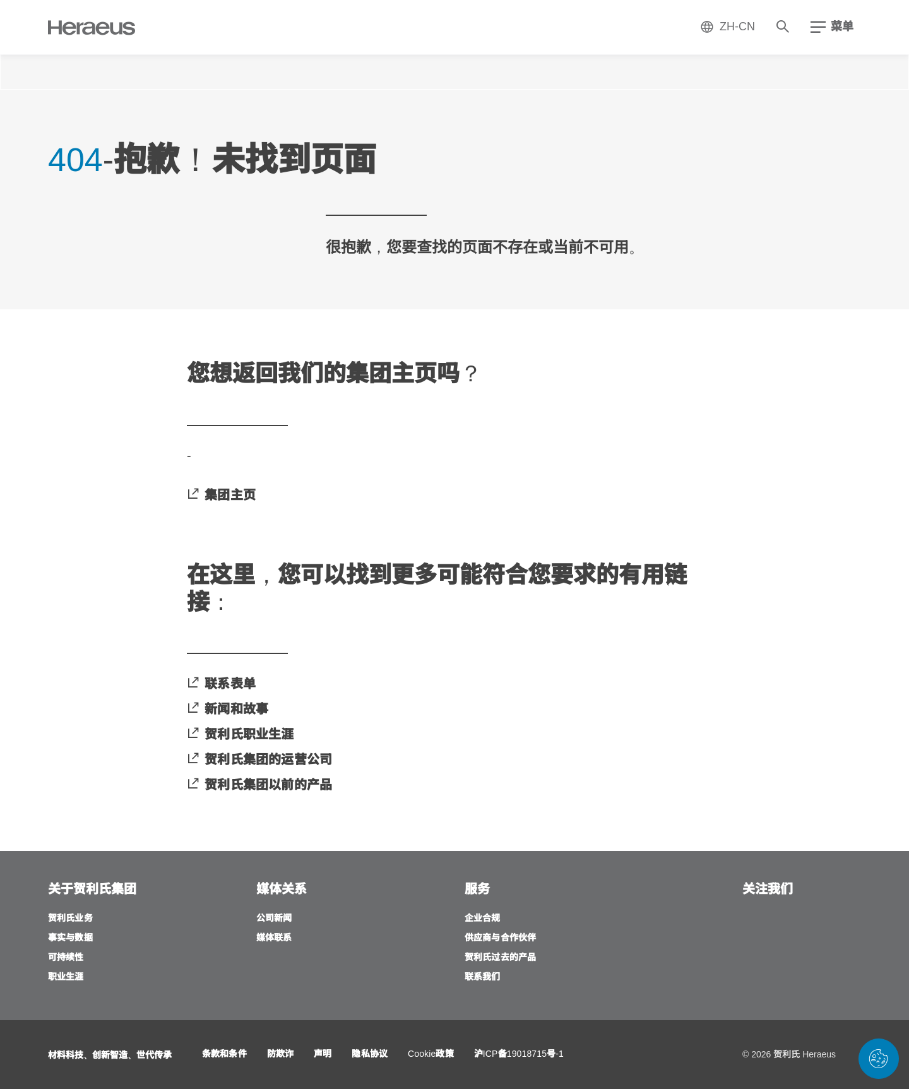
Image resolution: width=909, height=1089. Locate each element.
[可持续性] (66, 958)
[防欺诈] (280, 1054)
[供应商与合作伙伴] (500, 938)
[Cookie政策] (431, 1054)
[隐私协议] (370, 1054)
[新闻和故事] (227, 709)
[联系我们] (483, 977)
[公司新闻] (274, 919)
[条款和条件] (224, 1054)
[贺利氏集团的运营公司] (259, 760)
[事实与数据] (70, 938)
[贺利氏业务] (70, 919)
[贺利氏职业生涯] (240, 735)
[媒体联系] (274, 938)
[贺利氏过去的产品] (500, 958)
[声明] (322, 1054)
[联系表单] (221, 684)
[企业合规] (483, 919)
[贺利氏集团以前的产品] (259, 785)
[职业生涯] (66, 977)
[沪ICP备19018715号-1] (519, 1054)
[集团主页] (221, 495)
